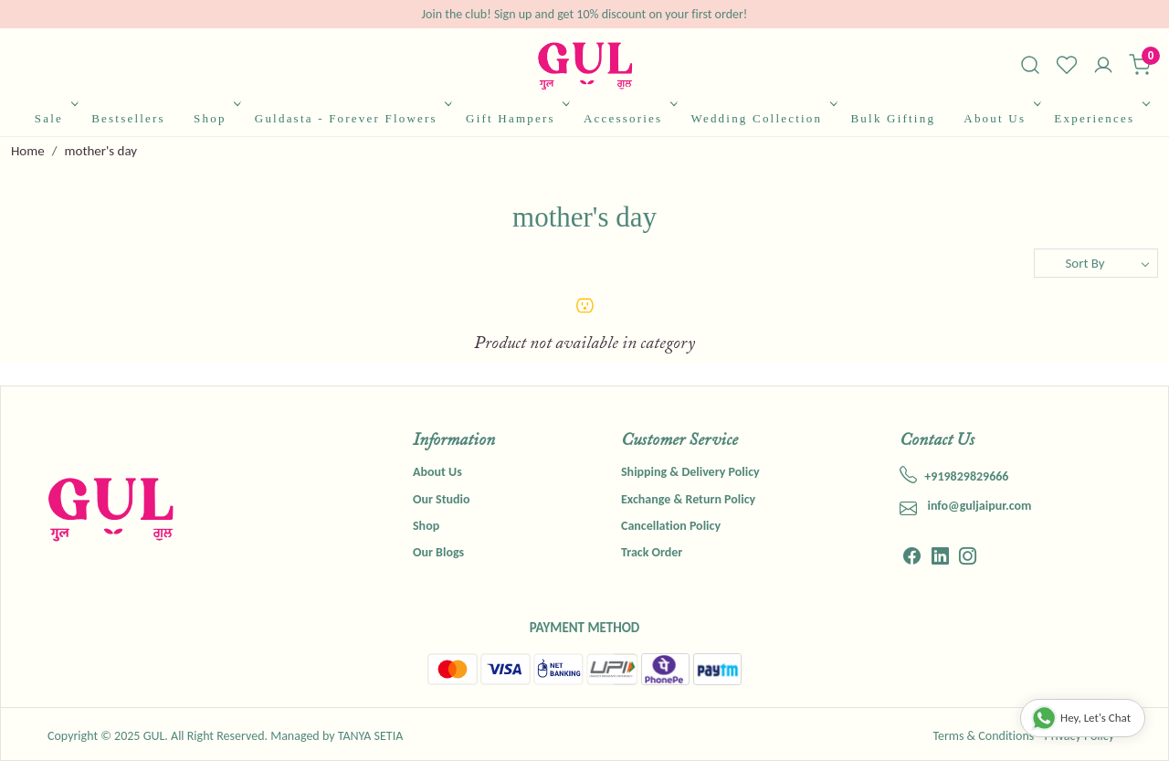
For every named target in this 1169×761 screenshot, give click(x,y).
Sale (55, 118)
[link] (1030, 65)
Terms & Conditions (983, 736)
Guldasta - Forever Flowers (352, 118)
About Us (1000, 118)
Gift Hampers (516, 118)
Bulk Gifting (892, 118)
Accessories (629, 118)
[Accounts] (1103, 67)
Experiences (1099, 118)
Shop (215, 118)
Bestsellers (128, 118)
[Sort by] (1096, 263)
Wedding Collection (761, 118)
